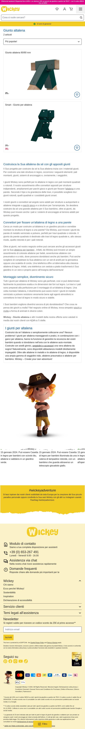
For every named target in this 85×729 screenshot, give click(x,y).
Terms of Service (52, 642)
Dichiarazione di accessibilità (17, 600)
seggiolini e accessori (43, 346)
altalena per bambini (24, 250)
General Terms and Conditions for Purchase (45, 689)
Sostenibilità (9, 592)
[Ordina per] (42, 42)
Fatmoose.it (27, 691)
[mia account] (65, 9)
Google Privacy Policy (37, 642)
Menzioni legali (53, 687)
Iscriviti (8, 637)
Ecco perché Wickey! (13, 588)
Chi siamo (8, 585)
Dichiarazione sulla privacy (68, 687)
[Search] (81, 17)
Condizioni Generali (22, 689)
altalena (70, 189)
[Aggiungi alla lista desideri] (77, 94)
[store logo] (10, 9)
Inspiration (8, 596)
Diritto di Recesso (67, 689)
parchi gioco (29, 205)
